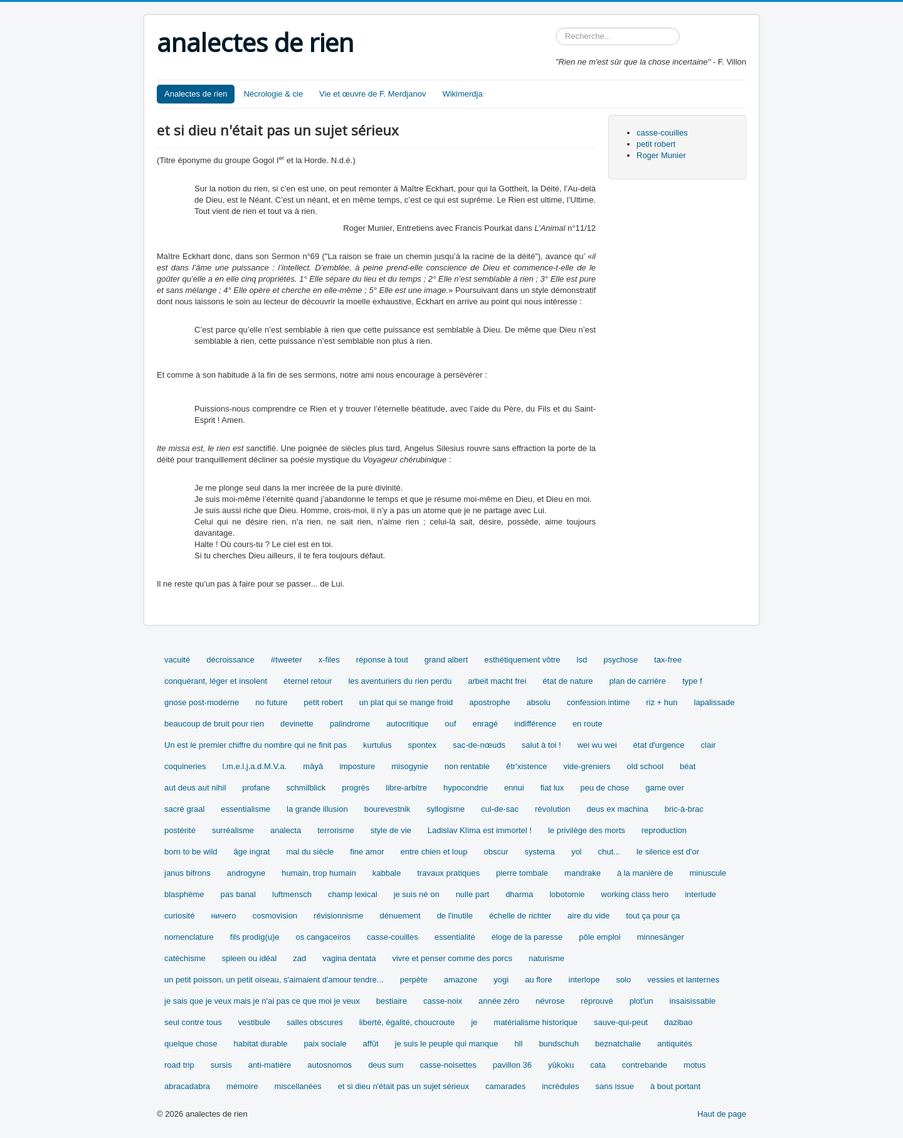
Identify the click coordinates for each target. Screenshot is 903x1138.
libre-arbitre (406, 787)
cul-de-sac (500, 809)
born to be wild (191, 851)
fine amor (367, 851)
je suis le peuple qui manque (447, 1043)
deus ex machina (617, 809)
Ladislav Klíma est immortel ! (480, 830)
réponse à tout (382, 659)
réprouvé (597, 1001)
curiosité (179, 915)
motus (694, 1065)
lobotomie (566, 894)
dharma (519, 894)
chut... (609, 851)
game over (664, 787)
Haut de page (721, 1114)
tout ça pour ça (653, 915)
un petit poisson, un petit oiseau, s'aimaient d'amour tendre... (274, 979)
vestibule (254, 1022)
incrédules (560, 1086)
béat (687, 766)
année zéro (498, 1001)
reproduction (664, 830)
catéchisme (185, 958)
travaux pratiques (448, 873)
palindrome (350, 723)
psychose (620, 659)
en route (588, 723)
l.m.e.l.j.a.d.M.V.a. (255, 766)
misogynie (409, 766)
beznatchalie (618, 1043)
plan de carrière (638, 681)
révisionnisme (338, 915)
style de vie (391, 830)
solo (623, 979)
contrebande (644, 1065)
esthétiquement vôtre (522, 659)
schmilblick (305, 787)
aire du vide (589, 915)
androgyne (246, 873)
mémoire (242, 1086)
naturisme (546, 958)
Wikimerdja (462, 93)
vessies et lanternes (683, 979)
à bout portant (675, 1086)
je (474, 1022)
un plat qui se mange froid (406, 702)
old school (645, 766)
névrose (550, 1001)
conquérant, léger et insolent (215, 681)
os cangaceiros (323, 937)
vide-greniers (586, 766)
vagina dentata (349, 958)
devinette (297, 723)
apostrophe (489, 702)
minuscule (708, 873)
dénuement (400, 915)
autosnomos (329, 1065)
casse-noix (442, 1001)
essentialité (455, 937)
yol (576, 851)
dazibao (678, 1022)
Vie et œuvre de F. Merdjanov (372, 93)
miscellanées (298, 1086)
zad (299, 958)
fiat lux (552, 787)
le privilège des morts (586, 830)
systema (539, 851)
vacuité (177, 659)
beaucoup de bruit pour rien (214, 723)
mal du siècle (310, 851)
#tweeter (286, 659)
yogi (501, 979)
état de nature (567, 681)
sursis (221, 1065)
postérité (180, 830)
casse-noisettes (448, 1065)
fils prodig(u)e (255, 937)
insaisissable (693, 1001)
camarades (505, 1086)
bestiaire (391, 1001)
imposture (357, 766)
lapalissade (714, 702)
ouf (450, 723)
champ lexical (353, 894)
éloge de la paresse (527, 937)
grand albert (446, 659)
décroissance (230, 659)
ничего (223, 915)
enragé (484, 723)
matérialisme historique (536, 1022)
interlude (700, 894)
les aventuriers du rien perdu (400, 681)
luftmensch (292, 894)
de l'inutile (455, 915)
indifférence (535, 723)
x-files (329, 659)
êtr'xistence (526, 766)
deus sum (385, 1065)
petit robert (655, 144)
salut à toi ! (541, 745)
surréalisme (233, 830)
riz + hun (661, 702)
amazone (460, 979)
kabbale (386, 873)
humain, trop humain (319, 873)
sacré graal (184, 809)
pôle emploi (600, 937)
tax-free (668, 659)
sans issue (614, 1086)
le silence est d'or (667, 851)
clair (708, 745)
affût (371, 1043)
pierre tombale (522, 873)
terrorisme (335, 830)
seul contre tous (193, 1022)
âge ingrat (252, 851)
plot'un (641, 1001)
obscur (495, 851)
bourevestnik (387, 809)
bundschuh (559, 1043)
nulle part (472, 894)
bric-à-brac (684, 809)
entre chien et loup (433, 851)
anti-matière (270, 1065)
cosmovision (275, 915)
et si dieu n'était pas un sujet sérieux (403, 1086)
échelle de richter (520, 915)
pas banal (238, 894)
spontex (422, 745)
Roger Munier (661, 155)
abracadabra (187, 1086)
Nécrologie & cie (273, 93)
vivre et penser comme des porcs (452, 958)
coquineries (185, 766)
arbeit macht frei (497, 681)
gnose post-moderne (201, 702)
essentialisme (245, 809)
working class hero (635, 894)
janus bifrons (187, 873)
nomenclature (189, 937)
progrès (355, 787)
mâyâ (313, 766)
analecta (285, 830)
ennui (514, 787)
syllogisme (445, 809)
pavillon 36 (512, 1065)
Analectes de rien (195, 93)
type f (692, 681)
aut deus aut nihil (195, 787)
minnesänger (660, 937)
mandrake (582, 873)
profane (256, 787)
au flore (538, 979)
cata (598, 1065)
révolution (552, 809)
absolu (538, 702)
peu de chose (604, 787)
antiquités (674, 1043)
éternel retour (307, 681)
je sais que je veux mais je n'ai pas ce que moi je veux (262, 1001)
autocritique (407, 723)
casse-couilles (662, 132)
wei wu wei (597, 745)
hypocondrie (465, 787)
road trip (179, 1065)
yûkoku (561, 1065)
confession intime (598, 702)
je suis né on (417, 894)
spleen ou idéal (249, 958)
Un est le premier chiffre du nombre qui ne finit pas (255, 745)
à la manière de (645, 873)
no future (271, 702)
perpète (414, 979)
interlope (584, 979)
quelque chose (191, 1043)
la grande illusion (317, 809)
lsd (582, 659)
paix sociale (325, 1043)
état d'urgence (659, 745)
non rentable (467, 766)
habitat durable (261, 1043)
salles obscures (315, 1022)
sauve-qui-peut (621, 1022)
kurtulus (377, 745)
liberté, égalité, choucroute (407, 1022)
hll (518, 1043)
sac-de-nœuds (479, 745)
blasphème (184, 894)
